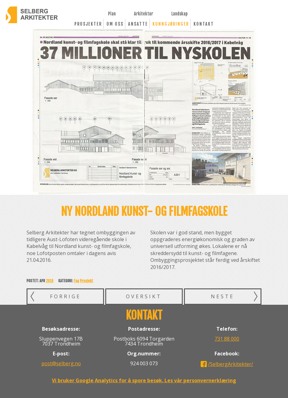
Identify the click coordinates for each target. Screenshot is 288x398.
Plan (112, 13)
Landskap (179, 13)
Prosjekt (86, 281)
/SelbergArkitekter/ (230, 364)
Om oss (114, 24)
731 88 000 (227, 338)
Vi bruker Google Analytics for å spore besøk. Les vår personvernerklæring (144, 380)
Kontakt (204, 24)
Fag (76, 281)
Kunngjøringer (170, 24)
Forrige (65, 296)
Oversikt (144, 296)
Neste (222, 296)
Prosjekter (88, 24)
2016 (49, 281)
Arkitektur (143, 13)
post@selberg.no (61, 363)
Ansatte (138, 24)
